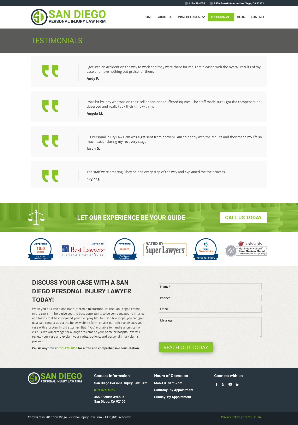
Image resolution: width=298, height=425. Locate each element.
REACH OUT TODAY (185, 347)
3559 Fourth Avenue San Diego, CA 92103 (239, 3)
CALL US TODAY (243, 217)
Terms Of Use (252, 417)
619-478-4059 (197, 3)
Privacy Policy (230, 417)
